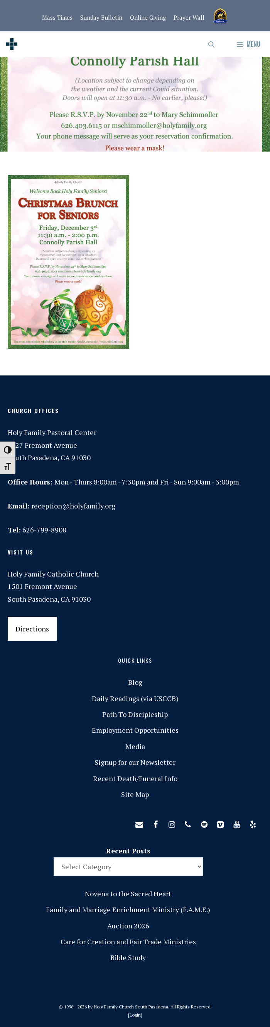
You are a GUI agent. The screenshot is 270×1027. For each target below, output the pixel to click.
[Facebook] (155, 823)
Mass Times (57, 17)
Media (135, 746)
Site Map (135, 794)
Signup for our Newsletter (135, 762)
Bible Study (128, 957)
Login (135, 1015)
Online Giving (148, 17)
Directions (32, 628)
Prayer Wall (189, 17)
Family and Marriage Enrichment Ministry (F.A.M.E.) (128, 909)
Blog (135, 682)
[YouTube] (236, 823)
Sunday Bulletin (101, 17)
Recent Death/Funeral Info (135, 778)
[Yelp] (252, 823)
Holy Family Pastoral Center (52, 432)
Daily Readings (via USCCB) (135, 698)
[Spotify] (204, 823)
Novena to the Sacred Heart (128, 893)
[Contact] (139, 823)
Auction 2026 (128, 925)
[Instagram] (171, 823)
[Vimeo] (220, 823)
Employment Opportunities (135, 730)
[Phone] (187, 823)
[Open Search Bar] (212, 44)
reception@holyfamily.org (73, 505)
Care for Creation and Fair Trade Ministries (128, 941)
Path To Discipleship (135, 714)
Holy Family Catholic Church (53, 573)
